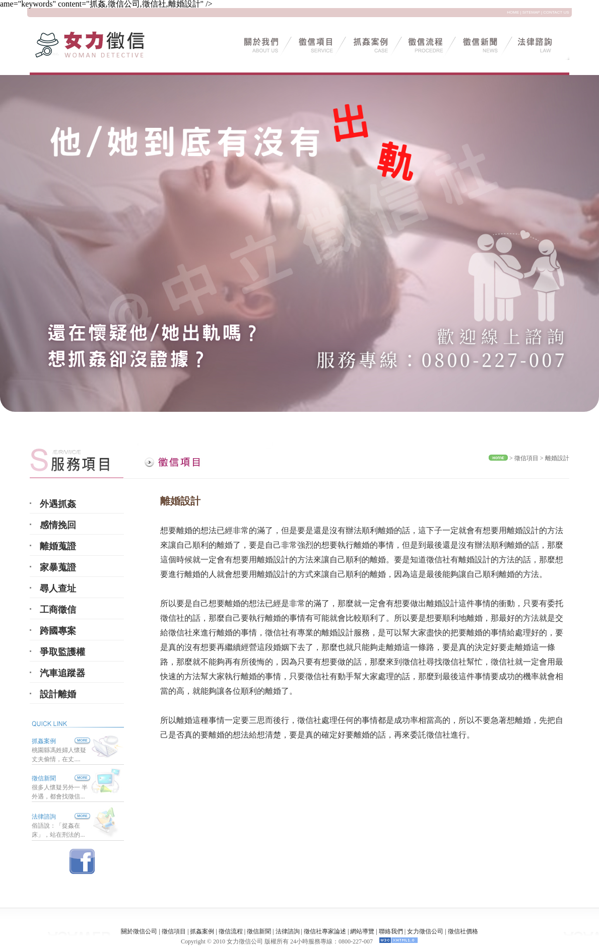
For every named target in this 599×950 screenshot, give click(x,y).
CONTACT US (556, 12)
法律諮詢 (44, 816)
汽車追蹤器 (62, 673)
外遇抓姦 (58, 504)
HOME (513, 12)
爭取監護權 (62, 652)
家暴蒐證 (58, 567)
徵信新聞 (44, 778)
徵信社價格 (463, 931)
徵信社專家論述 (325, 931)
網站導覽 (362, 931)
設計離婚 (58, 694)
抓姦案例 (61, 741)
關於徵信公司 (139, 931)
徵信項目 (174, 931)
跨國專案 (58, 631)
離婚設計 (557, 458)
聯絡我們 (391, 931)
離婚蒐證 (58, 546)
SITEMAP (531, 12)
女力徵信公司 (425, 931)
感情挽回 (58, 525)
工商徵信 (58, 610)
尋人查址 (58, 588)
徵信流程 (231, 931)
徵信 (520, 458)
